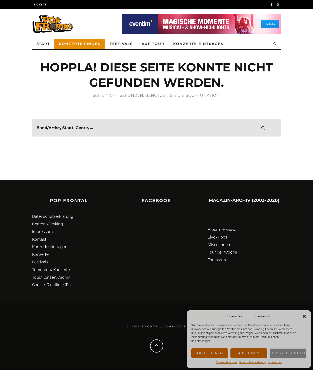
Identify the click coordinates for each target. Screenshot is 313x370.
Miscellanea (219, 244)
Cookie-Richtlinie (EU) (52, 284)
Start (43, 44)
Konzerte (40, 254)
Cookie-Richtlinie (226, 362)
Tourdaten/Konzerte (51, 269)
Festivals (121, 44)
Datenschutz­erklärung (252, 362)
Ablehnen (249, 353)
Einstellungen (288, 353)
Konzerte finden (80, 44)
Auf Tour (153, 44)
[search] (263, 128)
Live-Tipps (217, 237)
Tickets (40, 4)
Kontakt (39, 239)
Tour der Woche (222, 252)
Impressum (275, 362)
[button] (304, 316)
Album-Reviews (222, 229)
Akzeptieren (209, 353)
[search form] (156, 128)
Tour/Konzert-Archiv (51, 277)
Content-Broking (47, 224)
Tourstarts (217, 260)
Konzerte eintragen (198, 44)
